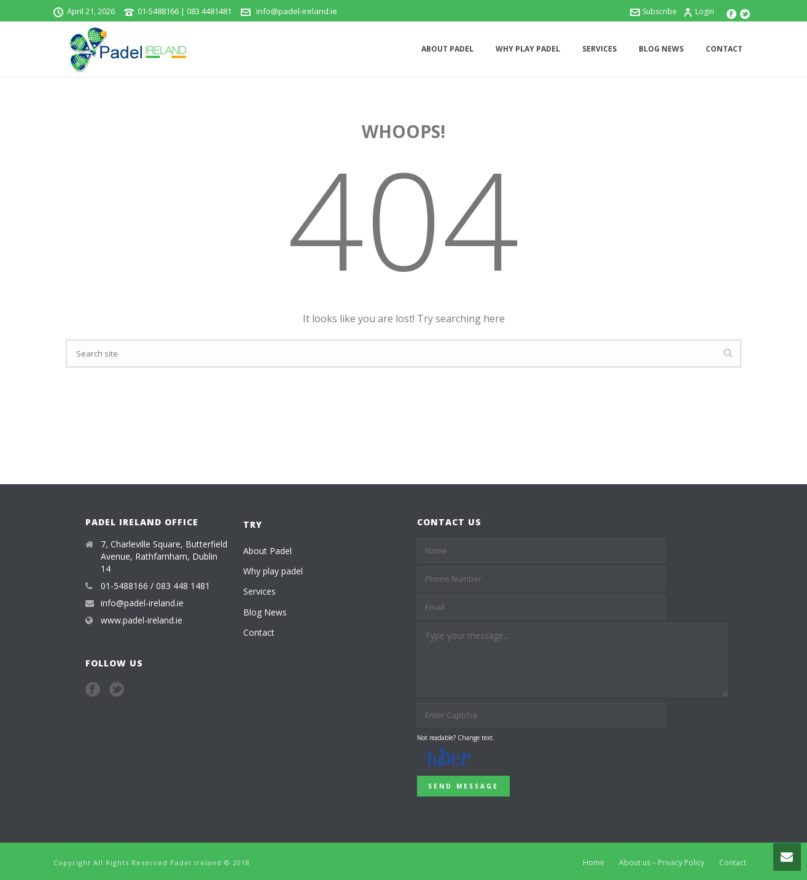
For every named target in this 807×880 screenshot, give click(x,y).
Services (599, 49)
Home (593, 863)
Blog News (661, 49)
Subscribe (653, 11)
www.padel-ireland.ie (141, 620)
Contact (724, 49)
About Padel (447, 49)
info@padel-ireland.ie (295, 11)
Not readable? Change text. (455, 737)
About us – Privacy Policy (661, 863)
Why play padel (528, 49)
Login (698, 11)
